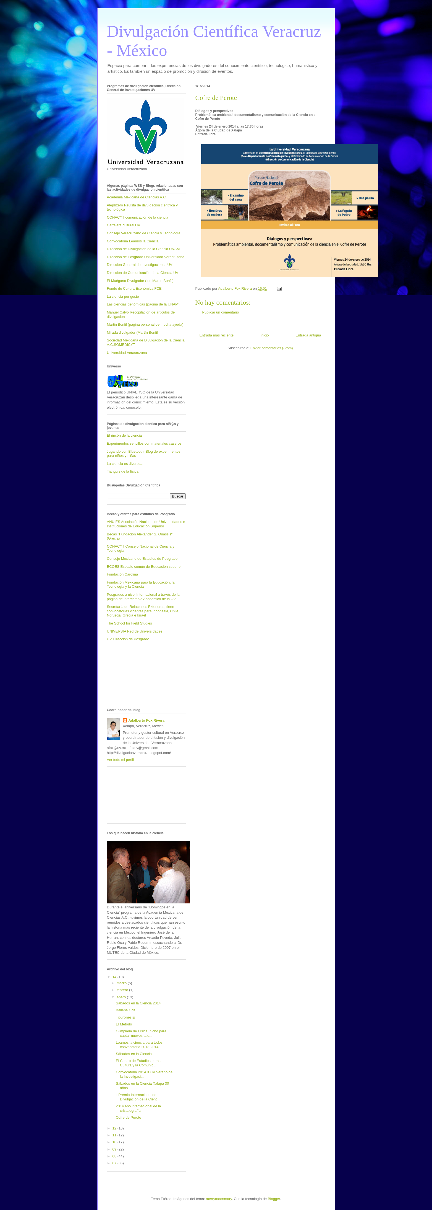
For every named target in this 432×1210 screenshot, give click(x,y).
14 (114, 977)
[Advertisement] (132, 674)
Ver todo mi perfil (120, 760)
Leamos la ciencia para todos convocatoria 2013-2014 (139, 1044)
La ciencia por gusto (123, 296)
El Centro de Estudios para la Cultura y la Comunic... (139, 1063)
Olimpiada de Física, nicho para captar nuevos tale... (141, 1033)
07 (114, 1163)
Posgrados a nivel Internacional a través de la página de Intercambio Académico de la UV (143, 596)
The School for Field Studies (129, 623)
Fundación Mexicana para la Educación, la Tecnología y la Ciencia (141, 584)
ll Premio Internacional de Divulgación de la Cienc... (138, 1097)
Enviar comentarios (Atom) (271, 348)
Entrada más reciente (217, 335)
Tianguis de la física (122, 471)
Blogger (274, 1199)
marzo (122, 983)
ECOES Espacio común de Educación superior (144, 566)
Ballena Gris (125, 1010)
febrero (123, 990)
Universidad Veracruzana (127, 353)
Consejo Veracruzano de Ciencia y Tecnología (143, 233)
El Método (124, 1024)
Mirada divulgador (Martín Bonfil (132, 332)
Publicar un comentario (220, 312)
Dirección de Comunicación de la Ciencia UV (143, 273)
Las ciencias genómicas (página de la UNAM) (143, 304)
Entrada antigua (308, 335)
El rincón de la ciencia (124, 435)
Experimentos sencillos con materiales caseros (144, 443)
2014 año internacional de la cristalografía (138, 1108)
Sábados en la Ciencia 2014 (138, 1003)
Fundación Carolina (122, 574)
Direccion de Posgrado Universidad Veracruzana (145, 257)
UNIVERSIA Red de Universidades (135, 631)
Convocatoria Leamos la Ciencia (133, 241)
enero (122, 997)
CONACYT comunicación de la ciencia (137, 217)
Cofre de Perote (128, 1117)
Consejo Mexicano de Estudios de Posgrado (142, 558)
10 (114, 1142)
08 (114, 1156)
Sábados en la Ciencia (134, 1054)
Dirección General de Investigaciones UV (139, 265)
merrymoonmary (219, 1199)
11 (114, 1135)
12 (114, 1128)
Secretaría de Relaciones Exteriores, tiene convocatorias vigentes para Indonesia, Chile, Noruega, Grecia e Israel (143, 611)
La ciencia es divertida (125, 464)
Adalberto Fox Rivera (146, 720)
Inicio (264, 335)
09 (114, 1149)
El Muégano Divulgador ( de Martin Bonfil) (140, 281)
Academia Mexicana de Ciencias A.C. (137, 197)
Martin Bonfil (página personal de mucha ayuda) (145, 324)
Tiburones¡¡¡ (125, 1017)
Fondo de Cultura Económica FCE (134, 288)
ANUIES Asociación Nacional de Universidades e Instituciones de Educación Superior (146, 524)
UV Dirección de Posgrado (128, 639)
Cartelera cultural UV (123, 225)
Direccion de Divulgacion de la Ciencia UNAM (143, 249)
